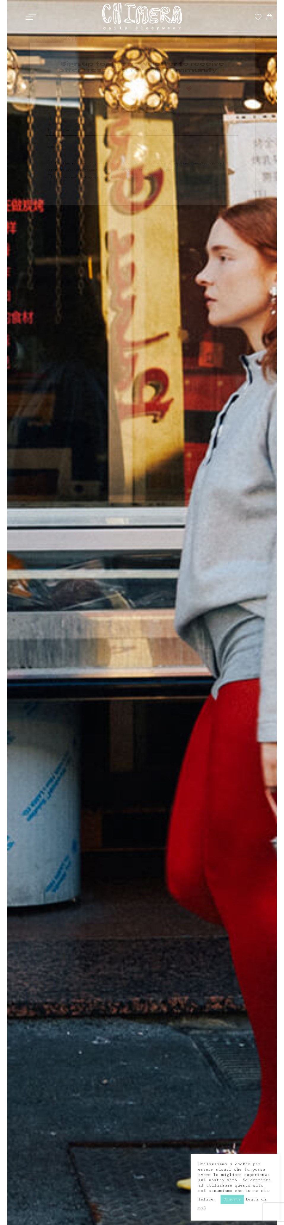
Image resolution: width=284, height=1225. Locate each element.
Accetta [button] (232, 1199)
